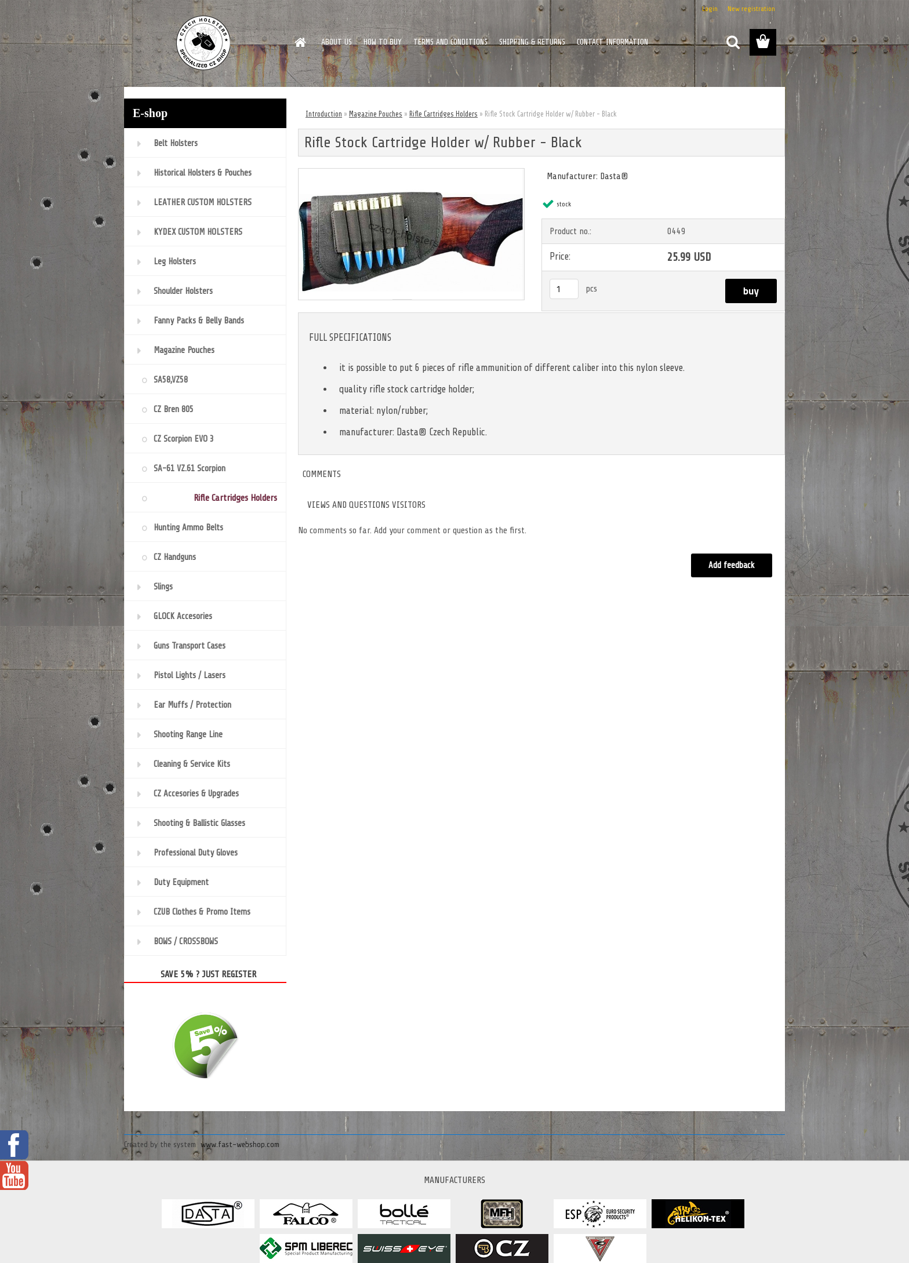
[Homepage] (299, 42)
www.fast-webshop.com (240, 1144)
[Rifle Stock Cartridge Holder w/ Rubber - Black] (411, 173)
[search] (732, 42)
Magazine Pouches (375, 114)
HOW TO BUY (382, 42)
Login (710, 9)
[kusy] (564, 289)
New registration (751, 9)
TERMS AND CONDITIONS (450, 42)
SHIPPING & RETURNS (532, 42)
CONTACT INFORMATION (612, 42)
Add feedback (731, 565)
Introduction (324, 114)
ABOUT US (336, 42)
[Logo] (203, 43)
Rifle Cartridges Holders (443, 114)
